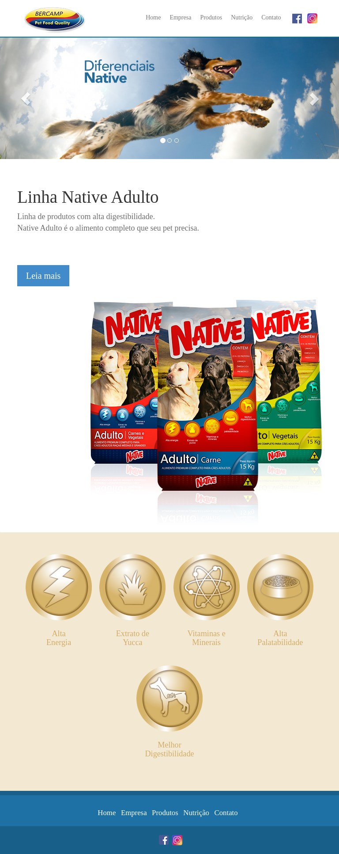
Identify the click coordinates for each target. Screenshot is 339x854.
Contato (271, 17)
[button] (25, 98)
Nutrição (241, 17)
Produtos (211, 17)
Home (153, 17)
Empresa (180, 17)
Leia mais (43, 276)
